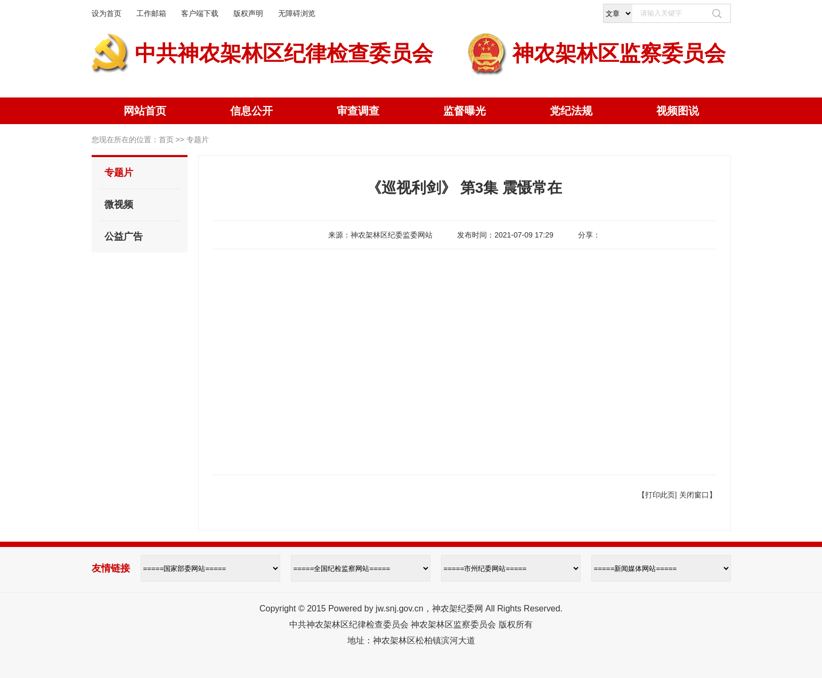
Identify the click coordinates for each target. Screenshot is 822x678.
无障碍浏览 (296, 13)
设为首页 (106, 13)
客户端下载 (199, 13)
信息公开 (251, 111)
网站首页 (145, 111)
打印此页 (660, 495)
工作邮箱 (151, 13)
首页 (166, 139)
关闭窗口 (694, 495)
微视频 (118, 204)
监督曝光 (464, 111)
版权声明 (248, 13)
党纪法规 (571, 111)
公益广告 (123, 236)
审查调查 (358, 111)
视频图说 (677, 111)
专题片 (118, 172)
